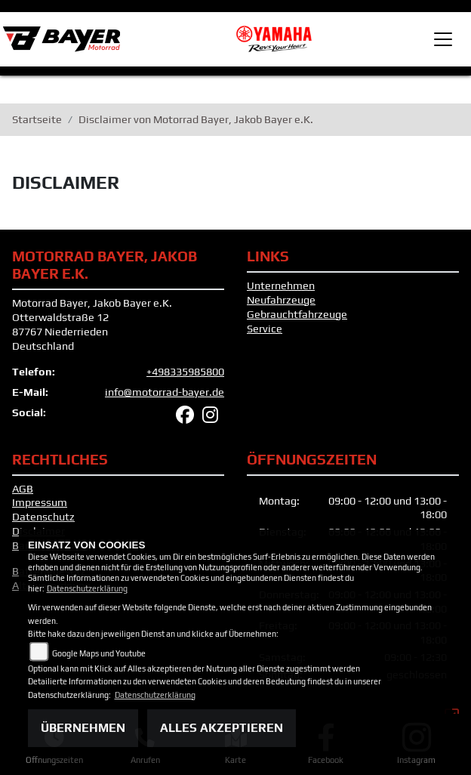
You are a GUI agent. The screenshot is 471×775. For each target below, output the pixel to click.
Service (264, 329)
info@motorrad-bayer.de (164, 392)
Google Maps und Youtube (99, 653)
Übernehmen (83, 728)
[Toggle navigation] (443, 39)
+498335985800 (185, 372)
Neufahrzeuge (281, 300)
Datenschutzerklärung (87, 588)
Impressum (39, 502)
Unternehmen (281, 285)
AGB (22, 489)
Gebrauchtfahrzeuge (297, 314)
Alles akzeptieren (221, 728)
